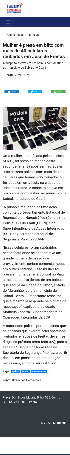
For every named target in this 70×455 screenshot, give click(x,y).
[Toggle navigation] (62, 8)
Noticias (33, 35)
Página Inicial (15, 35)
